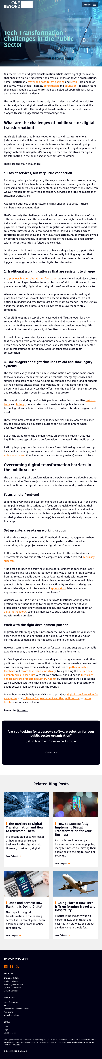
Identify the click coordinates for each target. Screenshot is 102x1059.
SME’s (6, 1005)
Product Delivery (11, 981)
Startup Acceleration (12, 988)
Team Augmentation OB (13, 984)
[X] (17, 966)
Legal (6, 1029)
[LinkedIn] (6, 966)
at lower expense (14, 455)
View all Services (11, 991)
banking (59, 82)
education (70, 86)
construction (51, 86)
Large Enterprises (11, 1002)
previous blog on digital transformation (32, 278)
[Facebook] (11, 966)
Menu (90, 5)
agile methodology (15, 612)
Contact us (51, 752)
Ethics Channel (10, 1033)
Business (22, 710)
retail (73, 82)
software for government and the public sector (51, 698)
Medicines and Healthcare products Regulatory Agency (48, 677)
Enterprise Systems (11, 978)
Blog (6, 1026)
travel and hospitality (41, 82)
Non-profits (8, 1012)
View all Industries (11, 1015)
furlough (21, 404)
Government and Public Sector (16, 1008)
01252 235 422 (16, 959)
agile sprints (58, 588)
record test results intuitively (38, 671)
